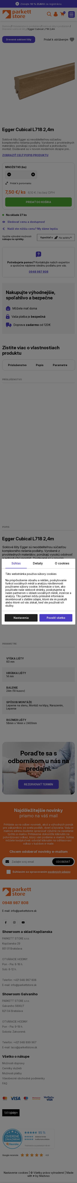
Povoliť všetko (56, 617)
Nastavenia (21, 617)
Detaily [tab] (38, 563)
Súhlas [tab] (16, 563)
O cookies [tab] (62, 563)
